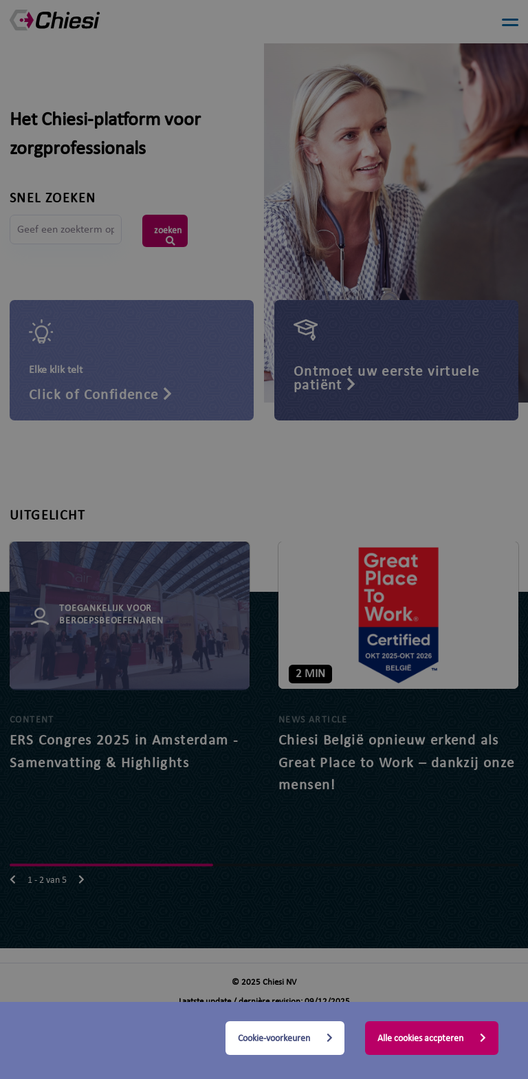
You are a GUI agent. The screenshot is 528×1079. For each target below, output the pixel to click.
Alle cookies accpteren (431, 1038)
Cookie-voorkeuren (285, 1038)
